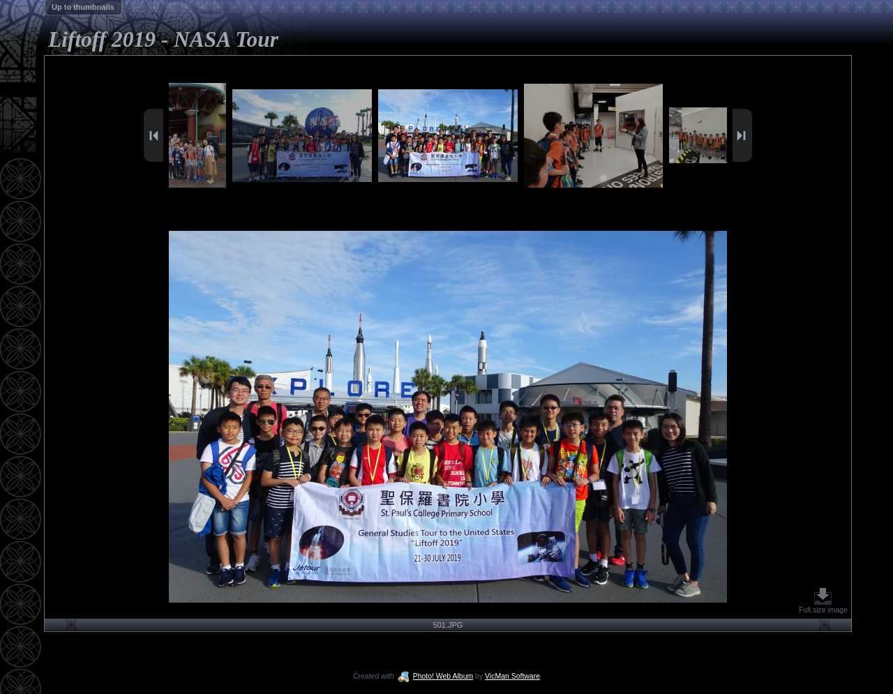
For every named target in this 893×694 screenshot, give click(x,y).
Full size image (823, 601)
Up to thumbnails (83, 7)
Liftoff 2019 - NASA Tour (163, 39)
